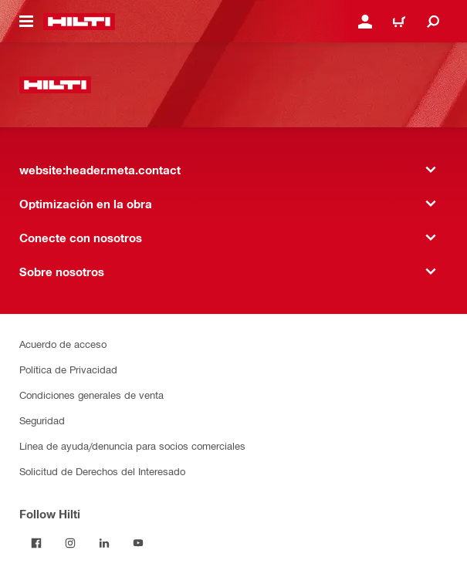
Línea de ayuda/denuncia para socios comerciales (132, 445)
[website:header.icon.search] (433, 22)
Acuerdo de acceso (63, 343)
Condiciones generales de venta (91, 394)
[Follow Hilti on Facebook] (36, 543)
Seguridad (42, 420)
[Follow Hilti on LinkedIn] (104, 543)
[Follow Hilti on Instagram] (70, 543)
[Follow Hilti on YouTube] (138, 543)
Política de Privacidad (68, 369)
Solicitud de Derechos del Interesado (102, 471)
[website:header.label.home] (79, 21)
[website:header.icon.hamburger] (26, 22)
